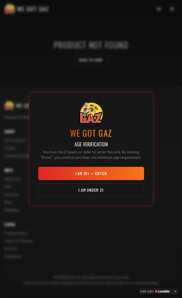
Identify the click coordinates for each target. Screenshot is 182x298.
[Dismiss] (175, 291)
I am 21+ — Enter (91, 173)
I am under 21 (90, 189)
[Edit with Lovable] (155, 291)
